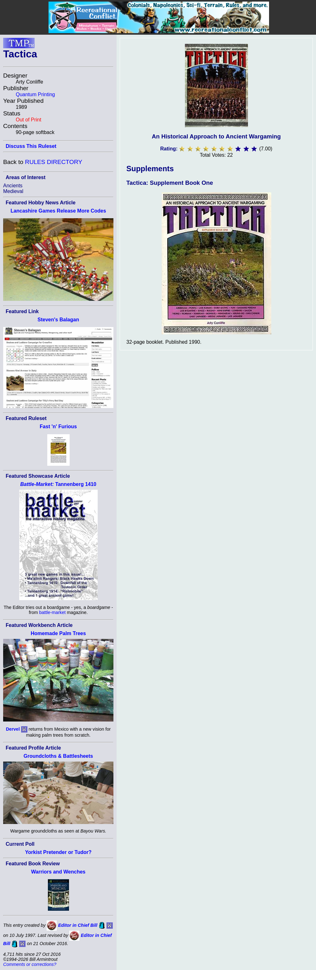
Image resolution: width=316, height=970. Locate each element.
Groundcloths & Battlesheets (58, 756)
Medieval (13, 191)
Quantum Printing (35, 94)
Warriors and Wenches (58, 871)
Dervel (13, 728)
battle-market (52, 612)
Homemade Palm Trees (58, 633)
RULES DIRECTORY (53, 162)
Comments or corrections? (29, 964)
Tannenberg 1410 (58, 484)
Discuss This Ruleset (31, 146)
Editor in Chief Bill (77, 925)
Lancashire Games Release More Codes (58, 210)
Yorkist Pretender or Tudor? (58, 852)
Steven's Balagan (58, 319)
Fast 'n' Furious (58, 426)
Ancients (12, 185)
